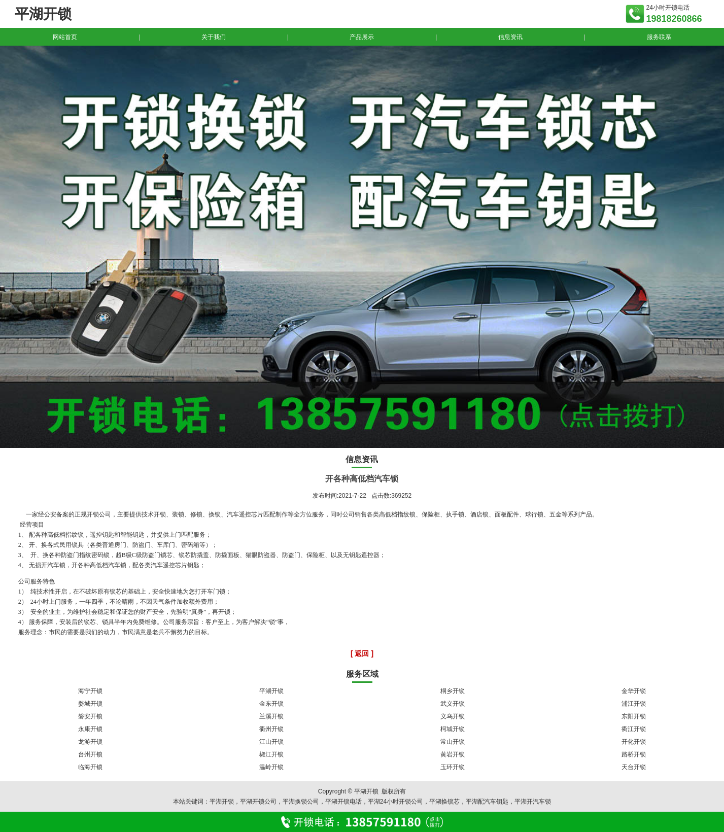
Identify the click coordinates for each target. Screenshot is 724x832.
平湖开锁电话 (343, 801)
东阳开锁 (634, 716)
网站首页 (65, 37)
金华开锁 (634, 691)
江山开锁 (271, 741)
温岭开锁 (271, 767)
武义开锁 (452, 703)
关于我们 (213, 37)
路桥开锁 (634, 754)
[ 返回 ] (362, 653)
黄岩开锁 (452, 754)
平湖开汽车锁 (532, 801)
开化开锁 (634, 741)
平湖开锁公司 (258, 801)
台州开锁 (90, 754)
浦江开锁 (634, 703)
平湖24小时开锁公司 (395, 801)
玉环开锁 (452, 767)
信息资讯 (510, 37)
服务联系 (659, 37)
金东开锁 (271, 703)
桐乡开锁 (452, 691)
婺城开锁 (90, 703)
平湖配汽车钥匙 (487, 801)
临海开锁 (90, 767)
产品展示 (362, 37)
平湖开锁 (271, 691)
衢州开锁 (271, 729)
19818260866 (674, 19)
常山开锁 (452, 741)
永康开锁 (90, 729)
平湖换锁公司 (301, 801)
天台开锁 (634, 767)
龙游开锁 (90, 741)
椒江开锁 (271, 754)
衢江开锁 (634, 729)
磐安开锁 (90, 716)
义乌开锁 (452, 716)
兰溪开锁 (271, 716)
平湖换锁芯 (444, 801)
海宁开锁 (90, 691)
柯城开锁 (452, 729)
